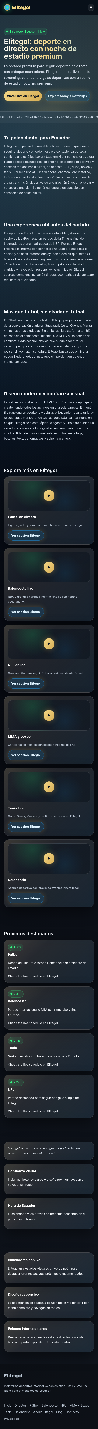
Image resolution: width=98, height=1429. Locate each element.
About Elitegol (43, 1412)
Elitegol (13, 1376)
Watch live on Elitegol (23, 96)
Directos (20, 1405)
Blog (59, 1412)
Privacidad (11, 1419)
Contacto (72, 1412)
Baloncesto (50, 1405)
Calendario (22, 1412)
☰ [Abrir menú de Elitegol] (91, 7)
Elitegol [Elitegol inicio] (21, 7)
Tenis (8, 1412)
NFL (64, 1405)
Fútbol (34, 1405)
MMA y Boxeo (79, 1405)
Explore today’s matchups (67, 96)
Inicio (8, 1405)
